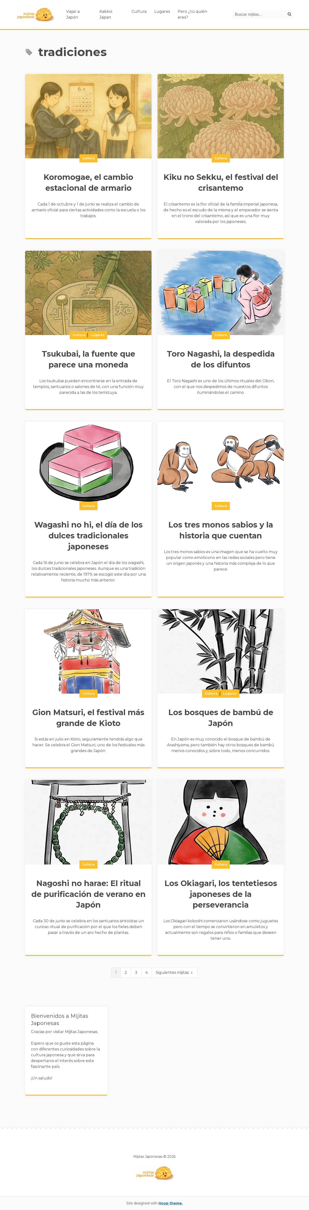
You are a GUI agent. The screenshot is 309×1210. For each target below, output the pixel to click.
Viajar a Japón (73, 14)
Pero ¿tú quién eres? (192, 14)
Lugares (162, 11)
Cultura (139, 11)
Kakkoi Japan (105, 14)
